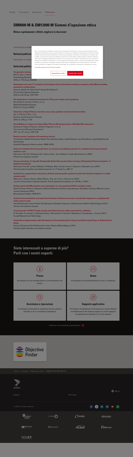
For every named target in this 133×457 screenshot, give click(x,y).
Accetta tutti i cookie (75, 73)
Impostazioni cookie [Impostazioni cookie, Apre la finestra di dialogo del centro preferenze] (58, 73)
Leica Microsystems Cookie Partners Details (48, 67)
